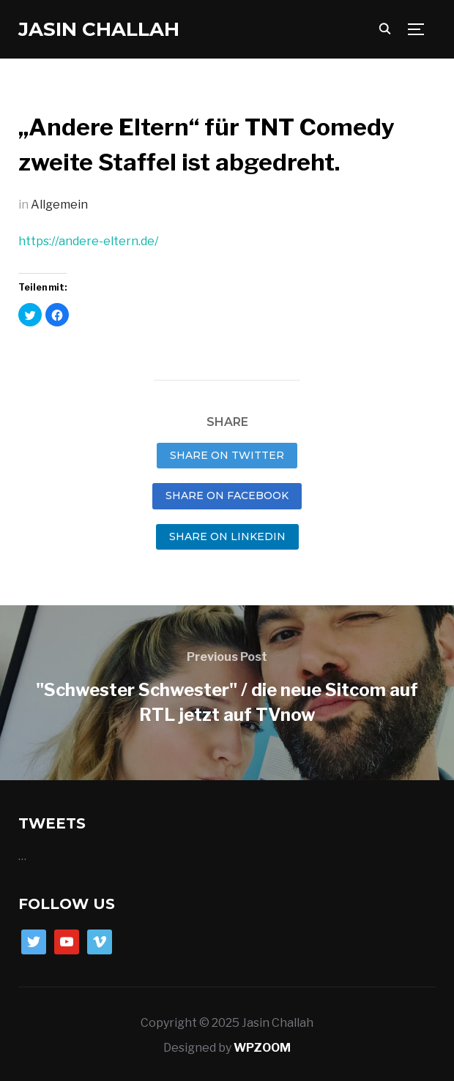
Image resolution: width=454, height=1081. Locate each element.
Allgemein (59, 205)
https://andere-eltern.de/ (88, 241)
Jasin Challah (98, 29)
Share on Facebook (227, 495)
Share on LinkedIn (227, 536)
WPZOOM (262, 1048)
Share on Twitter (227, 455)
